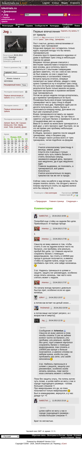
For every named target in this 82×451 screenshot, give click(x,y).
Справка (29, 26)
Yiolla (11, 127)
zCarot (64, 444)
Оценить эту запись (69, 31)
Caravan (22, 123)
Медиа (64, 3)
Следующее (71, 201)
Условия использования (71, 436)
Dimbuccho (8, 125)
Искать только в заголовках (12, 79)
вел (54, 48)
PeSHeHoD (44, 308)
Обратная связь (39, 435)
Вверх (78, 437)
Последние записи (11, 105)
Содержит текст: (10, 72)
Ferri (15, 125)
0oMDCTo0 (43, 216)
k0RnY (42, 297)
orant (6, 127)
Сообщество (41, 26)
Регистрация (7, 26)
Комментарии (65, 195)
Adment (7, 123)
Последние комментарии (13, 92)
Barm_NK (15, 123)
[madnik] (17, 127)
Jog (5, 14)
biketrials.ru (10, 3)
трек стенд (49, 39)
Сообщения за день (67, 26)
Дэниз (24, 127)
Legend (46, 3)
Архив (69, 435)
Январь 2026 (16, 137)
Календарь (54, 26)
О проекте (75, 3)
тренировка (59, 39)
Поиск (77, 26)
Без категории (51, 193)
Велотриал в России (56, 435)
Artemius (45, 229)
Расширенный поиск (12, 85)
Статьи (55, 3)
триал (41, 39)
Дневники (10, 11)
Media (20, 125)
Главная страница (56, 201)
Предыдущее (41, 201)
